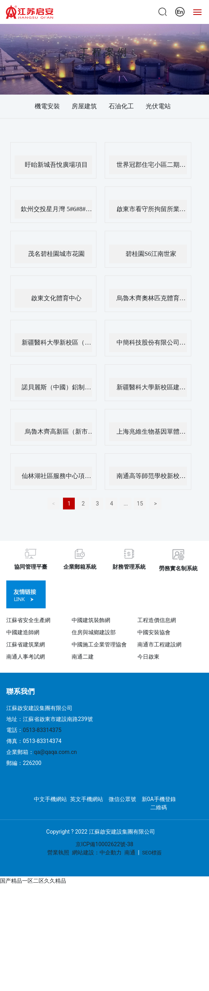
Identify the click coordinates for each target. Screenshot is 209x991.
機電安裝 (47, 106)
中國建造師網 (22, 632)
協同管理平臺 (30, 567)
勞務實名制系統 (178, 568)
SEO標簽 (152, 853)
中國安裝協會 (153, 632)
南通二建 (83, 656)
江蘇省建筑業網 (25, 644)
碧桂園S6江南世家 (151, 253)
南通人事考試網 (25, 656)
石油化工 (121, 106)
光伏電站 (158, 106)
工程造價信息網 (156, 620)
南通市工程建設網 (159, 644)
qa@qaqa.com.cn (55, 752)
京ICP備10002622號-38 (104, 844)
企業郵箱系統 (79, 567)
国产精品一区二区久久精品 (33, 881)
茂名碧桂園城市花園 (56, 253)
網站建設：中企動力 (97, 852)
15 (140, 503)
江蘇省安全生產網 (28, 620)
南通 (129, 852)
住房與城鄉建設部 (94, 632)
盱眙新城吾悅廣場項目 (56, 164)
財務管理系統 (129, 567)
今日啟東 (148, 656)
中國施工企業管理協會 (99, 644)
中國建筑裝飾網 (91, 620)
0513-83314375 (42, 730)
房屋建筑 (84, 106)
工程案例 (105, 52)
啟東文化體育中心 (56, 298)
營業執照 (58, 852)
